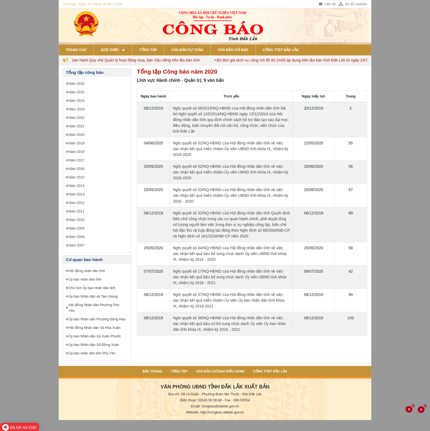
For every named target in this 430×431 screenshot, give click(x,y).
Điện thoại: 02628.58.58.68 (201, 400)
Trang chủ (76, 50)
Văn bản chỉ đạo (232, 50)
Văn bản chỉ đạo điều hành (220, 371)
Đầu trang (152, 371)
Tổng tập (148, 50)
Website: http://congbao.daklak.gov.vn (215, 412)
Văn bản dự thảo (187, 50)
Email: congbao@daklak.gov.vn (215, 406)
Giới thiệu (110, 50)
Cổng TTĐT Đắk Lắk (281, 50)
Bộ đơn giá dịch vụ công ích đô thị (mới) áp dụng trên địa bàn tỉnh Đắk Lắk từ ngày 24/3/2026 (300, 60)
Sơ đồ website (353, 4)
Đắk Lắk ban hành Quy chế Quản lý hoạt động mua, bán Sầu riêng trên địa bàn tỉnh (132, 60)
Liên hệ (327, 4)
